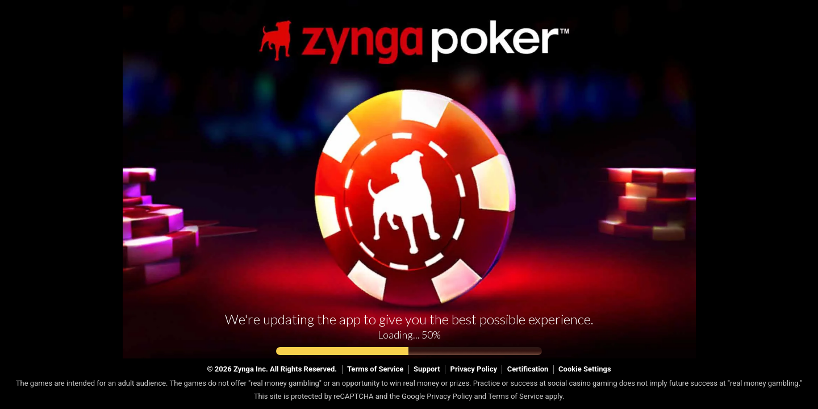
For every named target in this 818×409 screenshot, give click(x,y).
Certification (528, 369)
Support (427, 369)
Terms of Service (375, 369)
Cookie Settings (584, 369)
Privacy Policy (473, 369)
